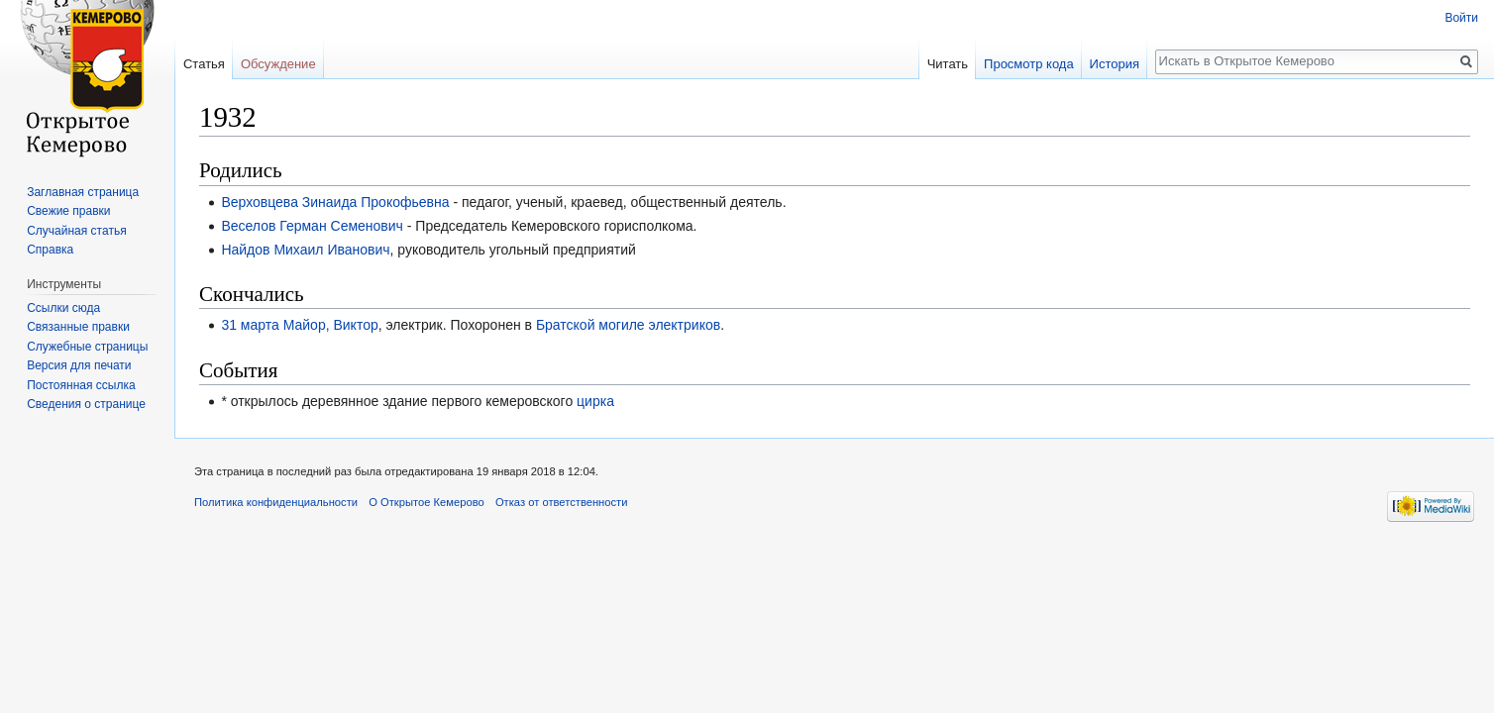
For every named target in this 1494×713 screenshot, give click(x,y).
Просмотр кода (1029, 63)
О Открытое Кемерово (426, 502)
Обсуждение (278, 63)
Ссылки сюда (63, 308)
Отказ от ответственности (561, 502)
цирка (595, 401)
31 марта (249, 325)
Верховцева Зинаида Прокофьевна (335, 202)
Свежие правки (68, 211)
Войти (1461, 18)
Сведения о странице (86, 404)
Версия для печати (79, 365)
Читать (947, 63)
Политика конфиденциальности (276, 502)
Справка (50, 249)
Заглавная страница (83, 192)
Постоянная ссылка (81, 385)
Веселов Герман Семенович (312, 226)
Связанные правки (78, 327)
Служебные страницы (87, 347)
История (1114, 63)
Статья (204, 63)
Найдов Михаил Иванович (305, 249)
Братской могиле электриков (628, 325)
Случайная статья (76, 231)
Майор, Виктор (330, 325)
